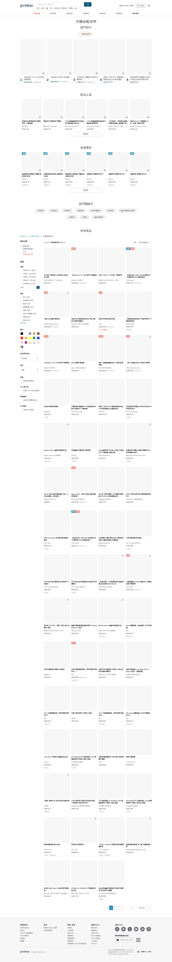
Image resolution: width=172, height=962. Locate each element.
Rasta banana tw (77, 412)
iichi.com (94, 943)
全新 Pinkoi (94, 933)
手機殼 (71, 8)
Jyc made (47, 543)
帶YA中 (24, 179)
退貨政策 (70, 941)
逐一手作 (74, 849)
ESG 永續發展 (95, 935)
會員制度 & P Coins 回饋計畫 (77, 943)
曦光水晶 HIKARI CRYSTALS (136, 455)
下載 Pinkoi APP (125, 940)
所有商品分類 (24, 928)
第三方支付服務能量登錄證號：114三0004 (120, 950)
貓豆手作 (25, 126)
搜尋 (87, 4)
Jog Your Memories (71, 126)
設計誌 (22, 930)
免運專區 (86, 147)
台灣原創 (40, 210)
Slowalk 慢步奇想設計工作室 (136, 849)
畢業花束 (64, 8)
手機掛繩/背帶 (86, 34)
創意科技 (23, 236)
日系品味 (54, 210)
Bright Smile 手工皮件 (115, 126)
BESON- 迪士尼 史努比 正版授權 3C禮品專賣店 (60, 893)
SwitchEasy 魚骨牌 (105, 587)
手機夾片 (72, 217)
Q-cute (46, 762)
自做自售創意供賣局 (133, 674)
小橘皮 (46, 806)
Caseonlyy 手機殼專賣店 (134, 499)
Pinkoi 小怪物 (95, 938)
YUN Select (130, 280)
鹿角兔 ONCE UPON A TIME (108, 280)
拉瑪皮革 (47, 412)
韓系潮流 (67, 210)
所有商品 (86, 230)
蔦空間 (73, 455)
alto (127, 631)
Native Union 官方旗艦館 (52, 455)
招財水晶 (57, 8)
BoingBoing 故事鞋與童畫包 (80, 806)
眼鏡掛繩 (80, 210)
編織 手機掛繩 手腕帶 (127, 210)
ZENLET (102, 412)
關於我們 (94, 928)
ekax (100, 324)
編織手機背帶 (98, 217)
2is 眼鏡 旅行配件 (77, 762)
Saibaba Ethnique (105, 499)
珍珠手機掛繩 (95, 210)
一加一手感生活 (104, 849)
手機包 (84, 217)
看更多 (86, 134)
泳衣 (75, 8)
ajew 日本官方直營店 (78, 368)
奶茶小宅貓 (130, 324)
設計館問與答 (48, 930)
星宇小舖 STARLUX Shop (80, 893)
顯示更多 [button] (23, 323)
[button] (38, 287)
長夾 (38, 8)
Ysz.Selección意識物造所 (107, 893)
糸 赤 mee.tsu (130, 762)
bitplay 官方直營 (76, 280)
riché (100, 762)
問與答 (70, 928)
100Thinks (129, 587)
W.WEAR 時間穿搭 (105, 368)
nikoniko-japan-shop (51, 324)
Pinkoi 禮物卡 (24, 935)
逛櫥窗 (22, 941)
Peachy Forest (76, 631)
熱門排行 (86, 27)
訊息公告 (70, 933)
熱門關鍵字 (86, 203)
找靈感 (22, 938)
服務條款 (70, 935)
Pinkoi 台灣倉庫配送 (26, 933)
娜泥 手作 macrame (50, 126)
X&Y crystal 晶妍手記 (133, 543)
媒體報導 (94, 930)
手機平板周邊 (34, 236)
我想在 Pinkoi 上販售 (126, 5)
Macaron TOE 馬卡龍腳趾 (80, 324)
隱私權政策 (71, 938)
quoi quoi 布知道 (131, 412)
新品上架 (86, 94)
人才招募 (94, 941)
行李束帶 (110, 210)
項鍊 (46, 8)
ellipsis (73, 718)
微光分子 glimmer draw (138, 126)
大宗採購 (70, 930)
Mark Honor (48, 849)
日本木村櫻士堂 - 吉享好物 (53, 280)
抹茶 (42, 8)
